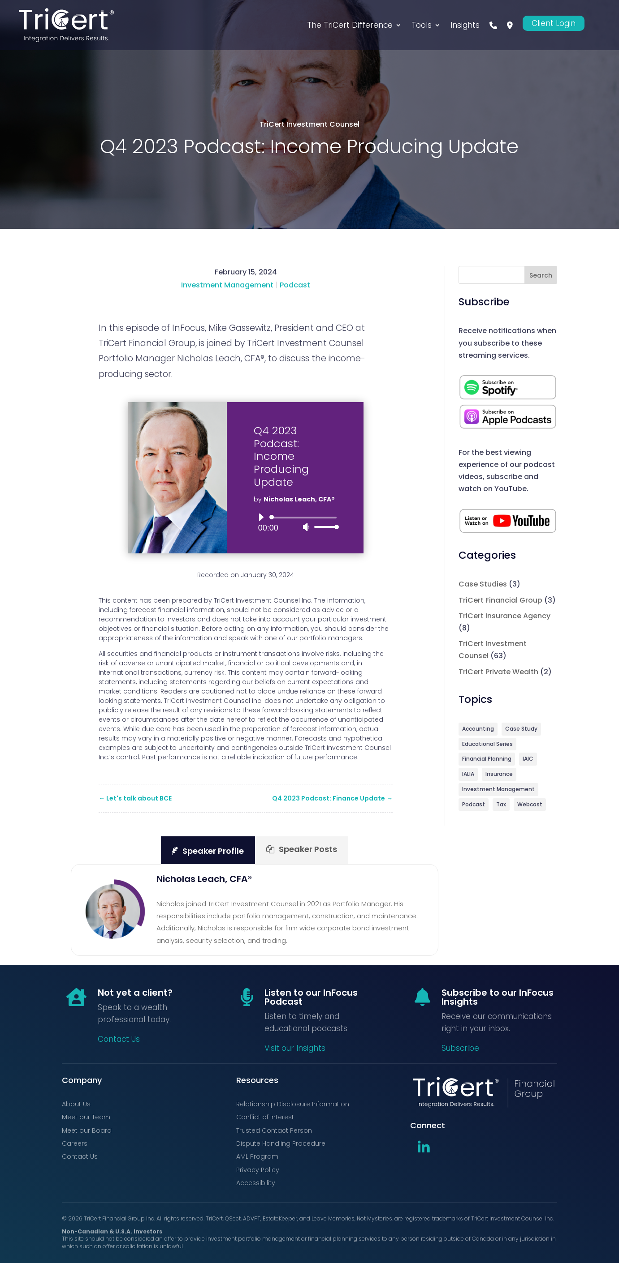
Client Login (554, 23)
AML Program (257, 1156)
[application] (295, 522)
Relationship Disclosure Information (292, 1104)
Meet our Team (86, 1117)
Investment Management (227, 285)
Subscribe (460, 1048)
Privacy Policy (257, 1169)
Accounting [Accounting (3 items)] (478, 729)
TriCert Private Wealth (498, 672)
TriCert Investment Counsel (309, 124)
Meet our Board (87, 1130)
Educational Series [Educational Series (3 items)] (487, 745)
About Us (76, 1104)
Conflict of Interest (265, 1117)
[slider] (305, 517)
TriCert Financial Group (500, 600)
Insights (465, 25)
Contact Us (119, 1039)
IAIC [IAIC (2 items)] (528, 760)
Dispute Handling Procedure (280, 1143)
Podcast (295, 285)
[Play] (261, 517)
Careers (74, 1143)
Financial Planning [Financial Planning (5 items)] (486, 760)
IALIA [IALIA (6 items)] (468, 776)
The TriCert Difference (350, 25)
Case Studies (483, 584)
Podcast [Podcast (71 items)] (473, 808)
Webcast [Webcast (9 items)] (529, 808)
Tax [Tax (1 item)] (501, 808)
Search (540, 275)
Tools (421, 25)
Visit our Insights (294, 1048)
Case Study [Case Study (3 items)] (521, 729)
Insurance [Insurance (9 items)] (499, 776)
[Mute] (306, 527)
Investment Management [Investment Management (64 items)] (498, 792)
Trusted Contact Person (274, 1130)
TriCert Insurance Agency (504, 616)
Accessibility (255, 1182)
